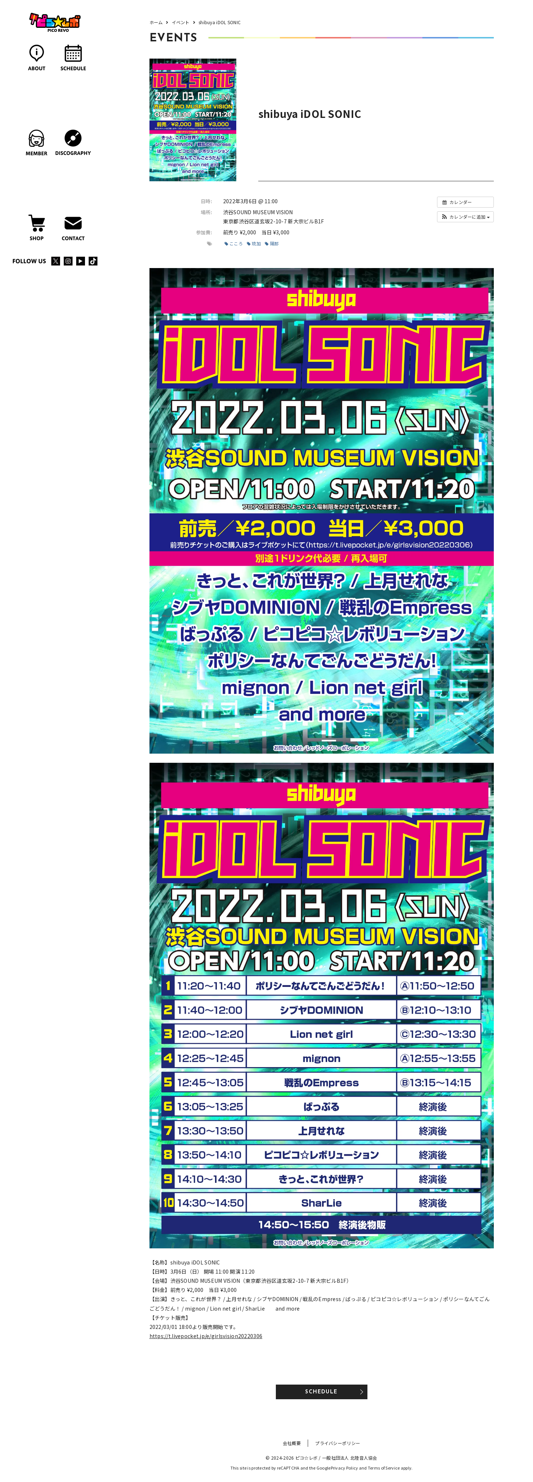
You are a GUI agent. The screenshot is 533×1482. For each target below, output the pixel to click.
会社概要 (292, 1443)
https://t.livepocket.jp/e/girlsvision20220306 (206, 1336)
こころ (234, 243)
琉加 (254, 243)
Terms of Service (384, 1468)
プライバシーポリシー (337, 1443)
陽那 (272, 243)
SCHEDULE (321, 1392)
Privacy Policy (344, 1468)
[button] (465, 217)
